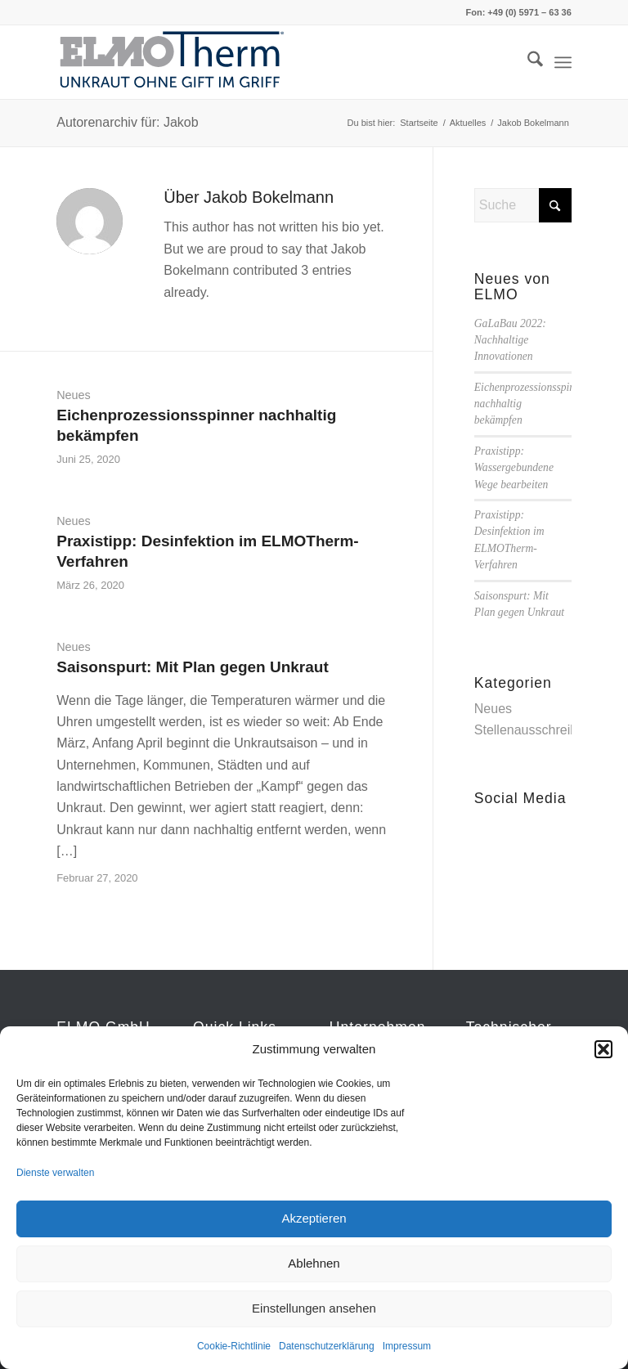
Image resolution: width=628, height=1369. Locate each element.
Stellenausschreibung (536, 730)
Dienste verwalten (55, 1172)
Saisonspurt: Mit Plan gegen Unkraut (192, 667)
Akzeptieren (313, 1218)
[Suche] (527, 62)
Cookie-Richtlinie (234, 1346)
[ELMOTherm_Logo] (172, 62)
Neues (73, 395)
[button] (603, 1049)
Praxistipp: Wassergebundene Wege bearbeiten (514, 468)
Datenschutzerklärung (327, 1346)
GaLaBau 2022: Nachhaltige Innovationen (510, 340)
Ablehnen (313, 1263)
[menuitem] (527, 62)
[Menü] (563, 62)
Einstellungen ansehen (314, 1308)
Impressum (407, 1346)
